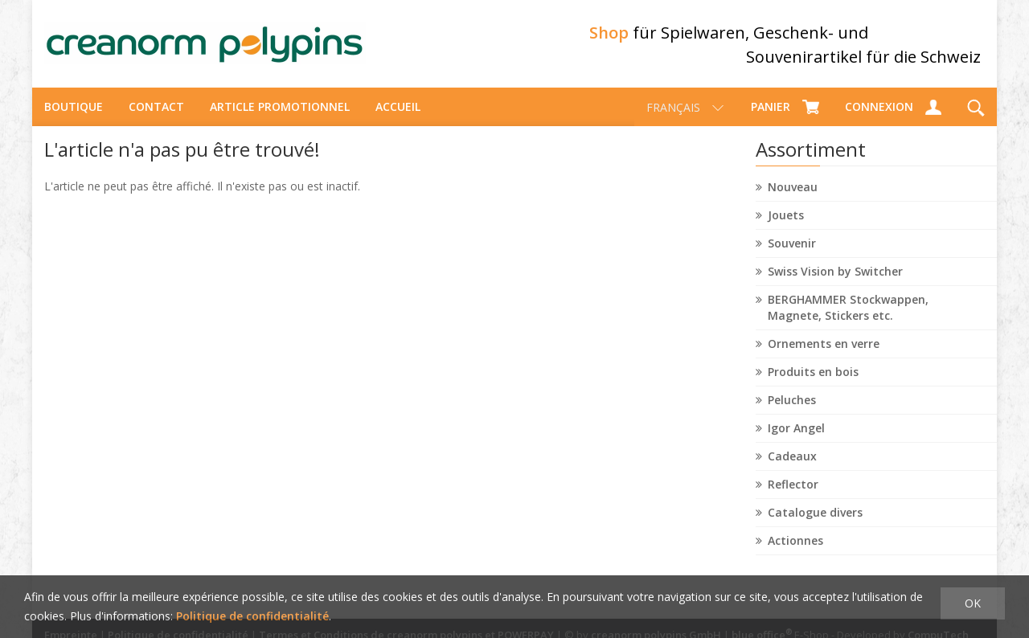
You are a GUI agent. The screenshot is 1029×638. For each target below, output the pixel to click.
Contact (156, 109)
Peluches (792, 402)
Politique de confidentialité (252, 616)
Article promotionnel (280, 109)
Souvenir (792, 245)
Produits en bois (813, 374)
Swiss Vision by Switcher (835, 273)
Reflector (793, 486)
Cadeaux (792, 458)
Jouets (786, 217)
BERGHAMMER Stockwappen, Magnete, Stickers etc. (848, 309)
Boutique (73, 109)
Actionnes (795, 542)
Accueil (397, 109)
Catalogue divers (815, 514)
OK (973, 603)
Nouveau (793, 189)
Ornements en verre (823, 346)
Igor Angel (796, 430)
